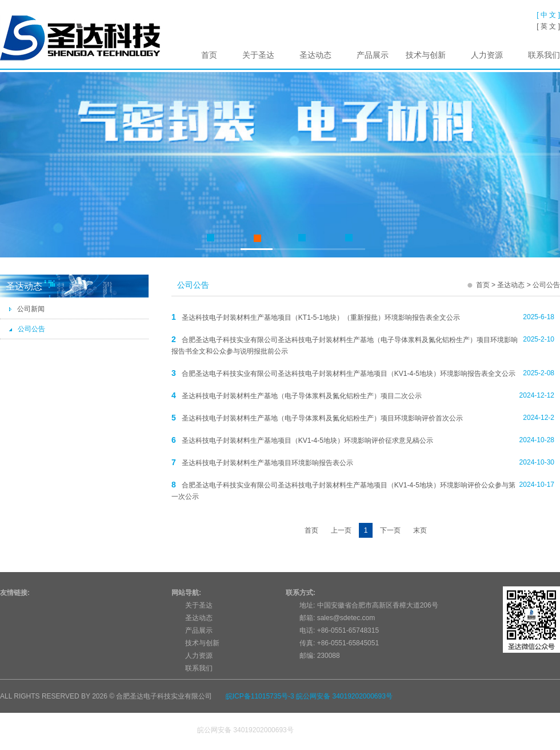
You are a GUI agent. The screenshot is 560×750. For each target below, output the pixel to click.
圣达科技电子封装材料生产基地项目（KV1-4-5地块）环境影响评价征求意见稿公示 (307, 440)
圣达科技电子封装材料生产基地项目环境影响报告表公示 (267, 463)
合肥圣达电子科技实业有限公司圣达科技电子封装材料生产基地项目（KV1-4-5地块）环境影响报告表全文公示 (348, 374)
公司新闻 (27, 309)
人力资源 (487, 54)
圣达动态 (315, 54)
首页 (209, 54)
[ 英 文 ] (548, 26)
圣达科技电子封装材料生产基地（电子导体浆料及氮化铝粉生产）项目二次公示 (302, 396)
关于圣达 (258, 54)
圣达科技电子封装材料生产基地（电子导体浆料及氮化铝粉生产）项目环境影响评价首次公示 (322, 418)
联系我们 (544, 54)
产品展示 (373, 54)
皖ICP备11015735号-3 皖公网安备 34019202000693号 (309, 696)
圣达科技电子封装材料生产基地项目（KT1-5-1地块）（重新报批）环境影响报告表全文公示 (321, 318)
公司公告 (27, 329)
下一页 (390, 530)
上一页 (341, 530)
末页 (420, 530)
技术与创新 (426, 54)
